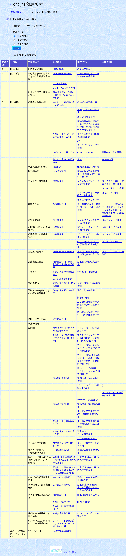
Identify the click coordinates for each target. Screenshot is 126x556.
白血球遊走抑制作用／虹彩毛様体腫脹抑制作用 (88, 244)
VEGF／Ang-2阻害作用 (64, 88)
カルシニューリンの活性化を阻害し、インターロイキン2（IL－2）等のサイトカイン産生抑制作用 (113, 210)
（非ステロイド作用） (113, 220)
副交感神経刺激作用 (87, 438)
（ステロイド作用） (112, 241)
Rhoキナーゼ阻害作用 (87, 400)
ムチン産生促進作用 (62, 279)
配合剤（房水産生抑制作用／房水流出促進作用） (63, 338)
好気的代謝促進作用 (87, 69)
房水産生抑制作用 (61, 404)
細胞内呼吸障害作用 (62, 73)
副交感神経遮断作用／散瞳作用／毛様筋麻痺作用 (88, 305)
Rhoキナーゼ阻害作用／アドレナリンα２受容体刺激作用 (88, 371)
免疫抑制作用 (59, 204)
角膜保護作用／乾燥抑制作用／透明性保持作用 (63, 264)
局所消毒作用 (59, 319)
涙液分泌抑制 (59, 171)
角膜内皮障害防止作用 (88, 495)
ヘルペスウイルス (86, 152)
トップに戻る (63, 552)
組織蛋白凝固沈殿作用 (88, 167)
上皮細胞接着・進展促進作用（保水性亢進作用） (88, 254)
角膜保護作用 (59, 495)
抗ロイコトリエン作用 (113, 188)
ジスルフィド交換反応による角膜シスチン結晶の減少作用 (63, 523)
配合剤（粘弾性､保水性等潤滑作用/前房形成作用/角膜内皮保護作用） (64, 470)
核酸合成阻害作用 (61, 513)
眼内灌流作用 (83, 502)
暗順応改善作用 (60, 69)
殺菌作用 (57, 167)
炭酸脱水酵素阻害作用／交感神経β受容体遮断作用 (88, 424)
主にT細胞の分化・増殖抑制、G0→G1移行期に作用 (88, 207)
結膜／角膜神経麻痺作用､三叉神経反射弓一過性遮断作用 (88, 174)
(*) (78, 141)
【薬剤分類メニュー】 (19, 12)
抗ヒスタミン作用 (110, 192)
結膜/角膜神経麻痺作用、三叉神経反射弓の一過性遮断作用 (88, 487)
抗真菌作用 (107, 159)
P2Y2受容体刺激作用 (87, 272)
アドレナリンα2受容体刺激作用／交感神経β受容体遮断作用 (88, 348)
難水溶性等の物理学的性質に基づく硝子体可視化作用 (63, 95)
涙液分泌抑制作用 (61, 484)
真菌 (79, 159)
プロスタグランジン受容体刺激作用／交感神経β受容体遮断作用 (88, 338)
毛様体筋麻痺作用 (86, 290)
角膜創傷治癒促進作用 (63, 251)
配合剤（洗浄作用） (62, 502)
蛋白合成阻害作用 (86, 117)
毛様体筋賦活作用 (61, 450)
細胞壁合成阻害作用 (87, 102)
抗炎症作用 (58, 181)
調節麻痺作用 (83, 297)
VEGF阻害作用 (60, 83)
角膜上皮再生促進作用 (88, 200)
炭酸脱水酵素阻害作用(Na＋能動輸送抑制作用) (88, 414)
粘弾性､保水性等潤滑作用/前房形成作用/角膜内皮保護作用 (64, 460)
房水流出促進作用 (61, 378)
